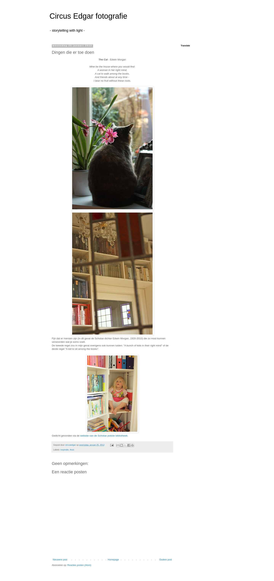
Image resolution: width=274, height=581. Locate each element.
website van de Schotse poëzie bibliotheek (104, 435)
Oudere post (165, 559)
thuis (72, 450)
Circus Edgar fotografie (88, 16)
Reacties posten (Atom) (79, 565)
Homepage (113, 559)
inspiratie (65, 450)
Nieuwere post (60, 559)
